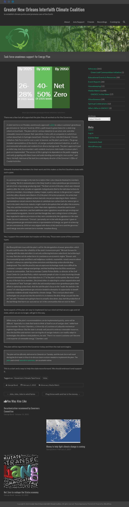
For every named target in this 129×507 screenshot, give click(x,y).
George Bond (13, 385)
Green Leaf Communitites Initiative (106, 72)
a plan (51, 125)
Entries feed (93, 137)
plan (8, 360)
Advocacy (44, 385)
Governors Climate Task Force (27, 378)
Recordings (102, 22)
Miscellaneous (94, 99)
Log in (90, 133)
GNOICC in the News (100, 94)
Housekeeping (94, 86)
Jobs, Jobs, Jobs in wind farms (21, 394)
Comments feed (95, 142)
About (67, 22)
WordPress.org (94, 146)
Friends (91, 22)
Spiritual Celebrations (97, 103)
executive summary (27, 360)
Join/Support (78, 22)
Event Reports (94, 82)
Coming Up (115, 22)
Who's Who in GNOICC (98, 108)
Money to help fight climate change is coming (65, 446)
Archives (92, 116)
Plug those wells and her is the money (62, 394)
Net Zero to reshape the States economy (21, 492)
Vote (45, 378)
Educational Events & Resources (102, 77)
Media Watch (54, 385)
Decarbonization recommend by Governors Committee (21, 410)
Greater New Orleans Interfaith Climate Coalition (44, 9)
